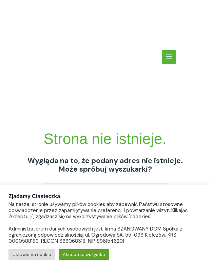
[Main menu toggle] (169, 57)
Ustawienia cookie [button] (32, 254)
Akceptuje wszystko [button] (84, 254)
